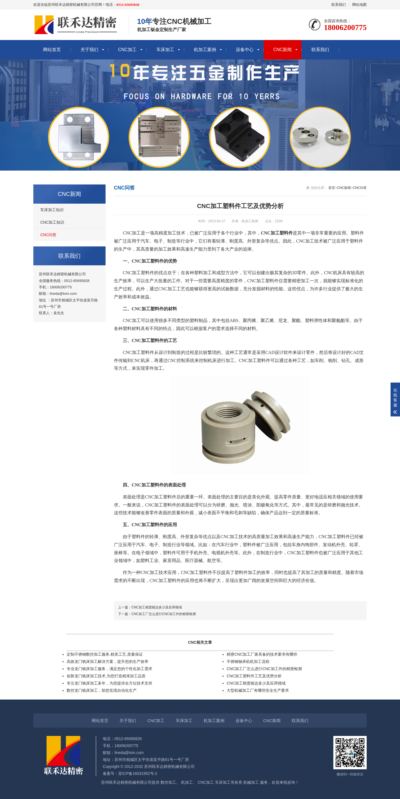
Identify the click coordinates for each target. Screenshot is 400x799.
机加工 (187, 782)
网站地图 (359, 5)
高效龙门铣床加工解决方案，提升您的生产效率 (107, 661)
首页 (331, 188)
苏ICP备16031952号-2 (137, 773)
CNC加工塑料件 (138, 352)
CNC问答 (48, 235)
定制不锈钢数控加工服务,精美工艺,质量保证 (105, 654)
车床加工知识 (52, 210)
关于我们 (89, 49)
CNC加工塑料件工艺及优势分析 (254, 676)
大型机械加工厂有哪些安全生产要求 (258, 690)
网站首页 (52, 49)
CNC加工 (127, 49)
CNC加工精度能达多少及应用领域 (156, 607)
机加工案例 (205, 49)
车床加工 (165, 49)
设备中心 (245, 49)
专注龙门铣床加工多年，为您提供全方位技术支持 (109, 683)
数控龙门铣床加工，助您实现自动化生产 (102, 690)
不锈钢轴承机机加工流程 (248, 661)
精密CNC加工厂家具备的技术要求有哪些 (262, 654)
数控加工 (168, 782)
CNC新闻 (282, 49)
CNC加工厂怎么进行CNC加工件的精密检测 (163, 614)
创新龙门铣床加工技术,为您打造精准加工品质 (106, 676)
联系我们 (338, 5)
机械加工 (251, 782)
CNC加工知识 (52, 222)
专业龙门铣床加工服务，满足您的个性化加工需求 (109, 668)
